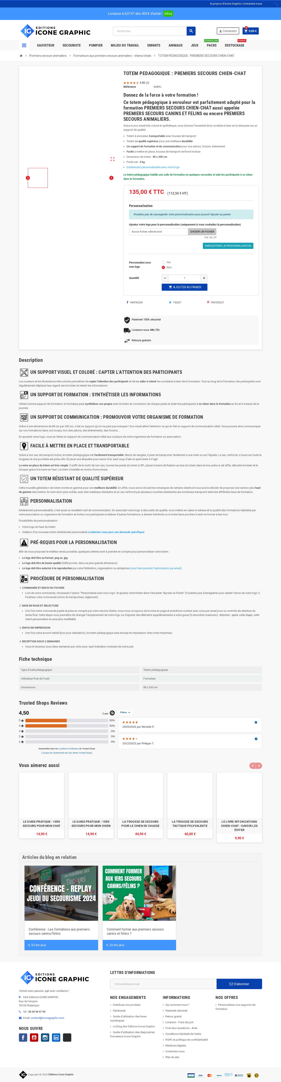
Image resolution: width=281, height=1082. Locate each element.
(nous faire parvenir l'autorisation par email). (156, 568)
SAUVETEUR (45, 45)
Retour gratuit (173, 1016)
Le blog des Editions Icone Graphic (134, 1026)
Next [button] (259, 765)
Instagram (45, 1037)
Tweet (175, 302)
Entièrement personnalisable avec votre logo (153, 167)
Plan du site (172, 1057)
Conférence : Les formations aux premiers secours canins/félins (59, 931)
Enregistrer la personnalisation (228, 245)
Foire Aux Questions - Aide (181, 1028)
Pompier (95, 45)
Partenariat (119, 1010)
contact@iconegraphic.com (47, 1017)
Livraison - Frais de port (179, 1022)
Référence (129, 86)
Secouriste (72, 45)
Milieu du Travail (125, 45)
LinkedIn (56, 1037)
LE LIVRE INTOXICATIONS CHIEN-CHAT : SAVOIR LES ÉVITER (239, 826)
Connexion (228, 31)
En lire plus (37, 945)
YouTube (34, 1037)
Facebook (23, 1037)
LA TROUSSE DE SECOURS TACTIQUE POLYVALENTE (190, 823)
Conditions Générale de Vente (183, 1033)
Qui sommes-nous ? (177, 1004)
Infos (168, 14)
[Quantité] (184, 278)
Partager (135, 302)
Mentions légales (175, 1045)
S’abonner (239, 984)
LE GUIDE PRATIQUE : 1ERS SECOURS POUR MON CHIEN (91, 823)
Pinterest (215, 302)
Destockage (235, 43)
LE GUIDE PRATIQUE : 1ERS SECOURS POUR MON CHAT (42, 823)
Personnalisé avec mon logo (140, 264)
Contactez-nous (252, 3)
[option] (41, 808)
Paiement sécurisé (176, 1010)
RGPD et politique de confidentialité (186, 1039)
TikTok (67, 1037)
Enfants (153, 45)
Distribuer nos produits (126, 1004)
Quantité (134, 277)
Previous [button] (252, 765)
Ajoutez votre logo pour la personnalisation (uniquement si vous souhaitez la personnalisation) (185, 224)
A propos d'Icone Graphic (225, 3)
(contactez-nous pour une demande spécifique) (116, 532)
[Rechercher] (154, 31)
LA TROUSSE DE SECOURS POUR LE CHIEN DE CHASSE (140, 823)
